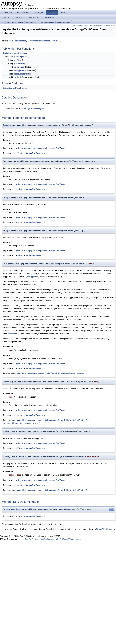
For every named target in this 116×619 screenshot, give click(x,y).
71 (19, 153)
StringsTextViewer (63, 22)
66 (19, 255)
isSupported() (33, 277)
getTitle (17, 60)
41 (19, 485)
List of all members (109, 26)
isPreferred (19, 67)
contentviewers (31, 22)
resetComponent (21, 74)
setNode (18, 77)
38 (19, 516)
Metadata (14, 334)
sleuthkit (10, 22)
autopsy (20, 22)
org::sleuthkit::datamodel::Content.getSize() (21, 423)
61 (19, 222)
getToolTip (19, 63)
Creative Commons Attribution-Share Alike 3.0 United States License (53, 539)
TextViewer (8, 53)
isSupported (19, 70)
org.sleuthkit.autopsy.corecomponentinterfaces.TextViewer (34, 41)
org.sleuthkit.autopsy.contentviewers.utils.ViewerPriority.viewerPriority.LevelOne (48, 373)
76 (19, 448)
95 (19, 189)
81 (19, 415)
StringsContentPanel (12, 88)
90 (19, 368)
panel (24, 88)
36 (17, 108)
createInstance (20, 53)
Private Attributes (96, 26)
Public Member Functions (81, 26)
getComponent (20, 57)
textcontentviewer (47, 22)
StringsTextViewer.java (34, 108)
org (3, 22)
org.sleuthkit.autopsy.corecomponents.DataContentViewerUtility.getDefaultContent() (50, 420)
